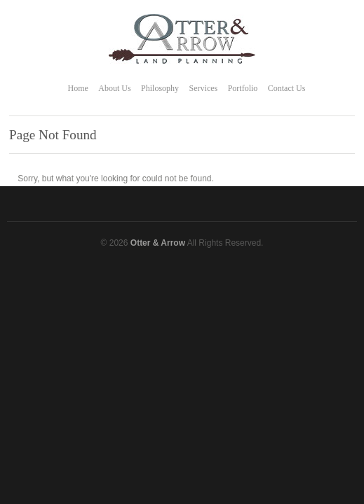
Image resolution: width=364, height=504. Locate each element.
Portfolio (243, 88)
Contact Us (287, 88)
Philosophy (160, 88)
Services (203, 88)
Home (78, 88)
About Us (114, 88)
